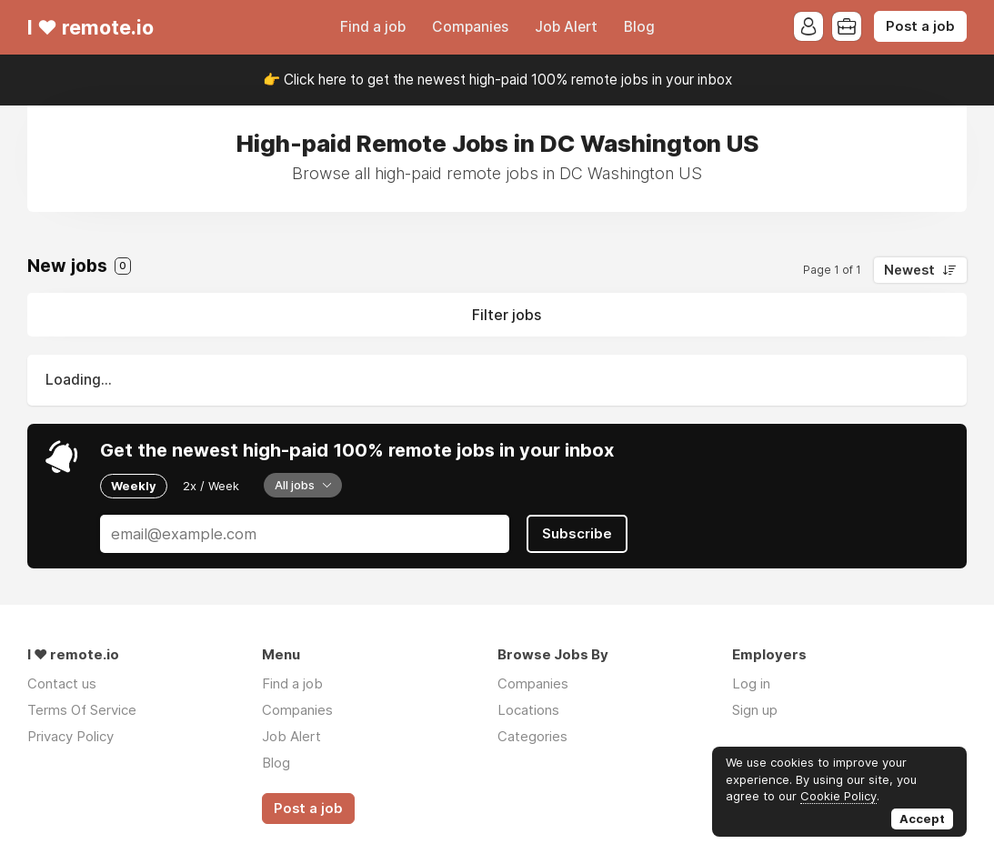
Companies (470, 26)
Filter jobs (506, 315)
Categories (532, 736)
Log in (751, 683)
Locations (528, 709)
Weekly (133, 485)
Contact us (61, 683)
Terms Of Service (81, 709)
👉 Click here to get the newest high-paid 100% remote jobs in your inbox (497, 79)
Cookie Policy (838, 796)
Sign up (755, 709)
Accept (922, 818)
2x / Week (211, 485)
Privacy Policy (70, 736)
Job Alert (566, 26)
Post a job (920, 26)
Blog (639, 26)
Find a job (373, 26)
